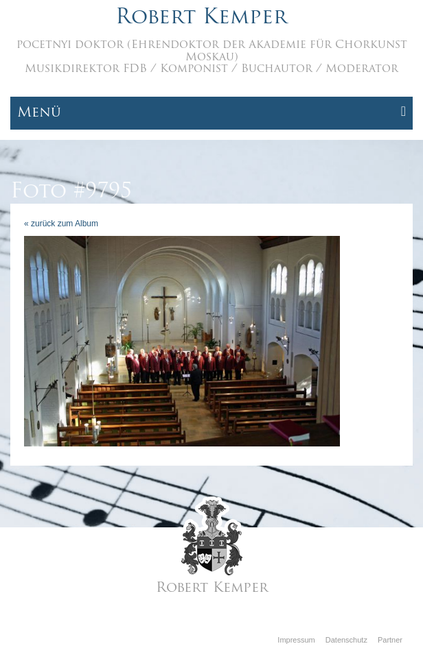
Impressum (296, 640)
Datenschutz (346, 640)
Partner (390, 640)
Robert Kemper (201, 18)
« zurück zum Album (61, 223)
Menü (211, 112)
